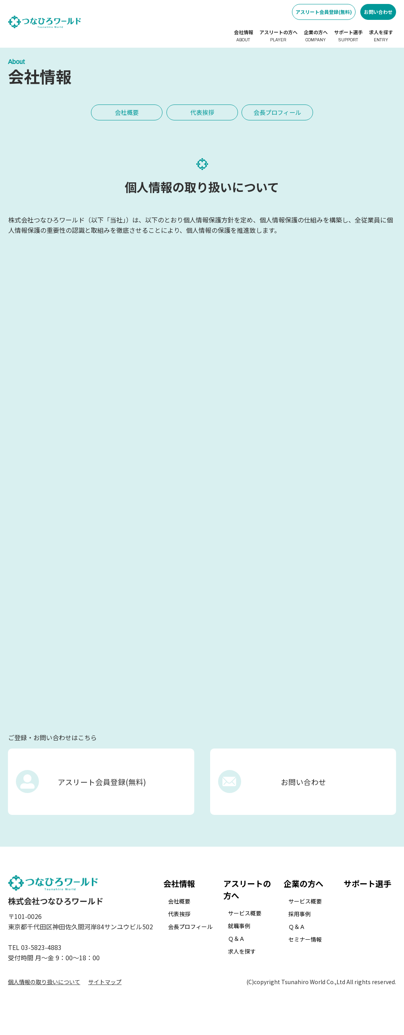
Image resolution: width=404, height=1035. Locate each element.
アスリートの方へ (278, 36)
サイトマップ (105, 994)
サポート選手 (348, 36)
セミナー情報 (305, 952)
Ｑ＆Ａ (236, 951)
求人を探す (381, 36)
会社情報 (243, 36)
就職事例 (239, 938)
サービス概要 (244, 925)
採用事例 (299, 926)
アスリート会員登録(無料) (324, 11)
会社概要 (126, 111)
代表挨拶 (202, 111)
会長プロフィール (277, 111)
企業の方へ (316, 36)
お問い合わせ (378, 11)
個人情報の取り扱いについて (44, 994)
